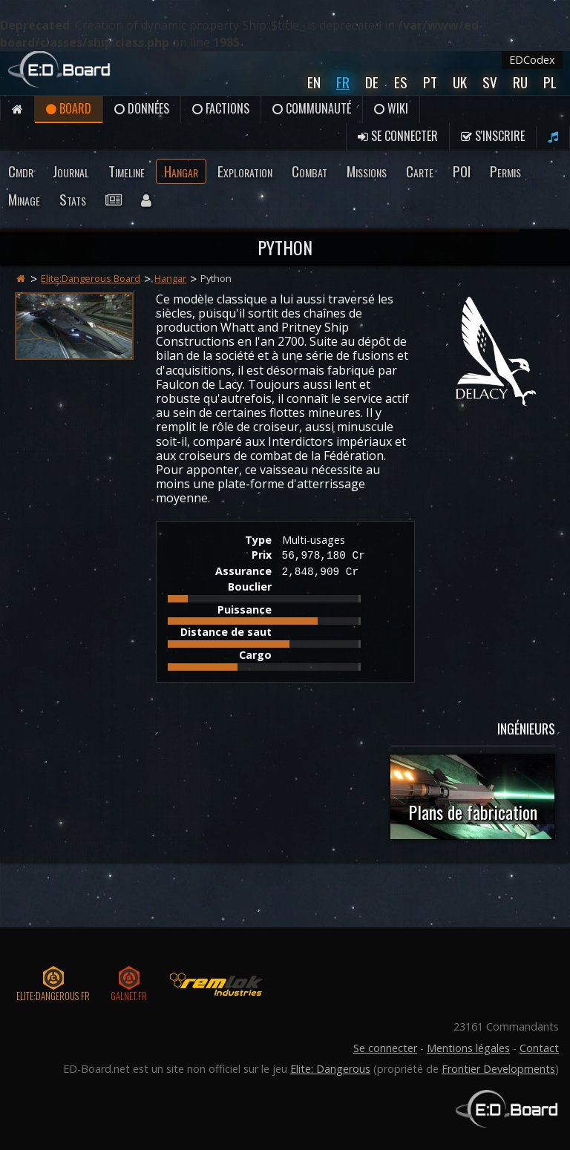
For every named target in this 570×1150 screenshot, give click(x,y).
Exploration (244, 171)
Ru (520, 82)
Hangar (181, 171)
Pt (430, 82)
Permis (505, 171)
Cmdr (20, 171)
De (372, 82)
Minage (24, 199)
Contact (539, 1048)
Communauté (311, 108)
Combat (309, 171)
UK (460, 82)
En (314, 82)
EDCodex (532, 60)
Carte (419, 171)
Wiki (391, 108)
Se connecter (398, 136)
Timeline (126, 171)
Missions (367, 171)
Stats (72, 199)
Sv (489, 82)
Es (400, 82)
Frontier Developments (498, 1069)
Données (141, 108)
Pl (550, 82)
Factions (220, 108)
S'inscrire (493, 136)
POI (462, 171)
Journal (71, 171)
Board (68, 108)
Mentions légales (468, 1048)
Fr (343, 82)
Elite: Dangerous (330, 1069)
